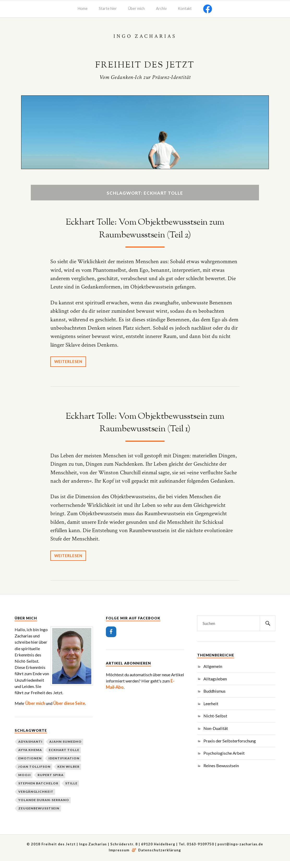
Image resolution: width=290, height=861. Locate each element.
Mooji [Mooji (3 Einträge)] (24, 775)
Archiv (161, 8)
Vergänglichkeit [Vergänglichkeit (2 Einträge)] (35, 792)
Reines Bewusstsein (221, 765)
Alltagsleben (215, 678)
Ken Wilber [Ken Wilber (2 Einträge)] (68, 766)
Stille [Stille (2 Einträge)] (71, 783)
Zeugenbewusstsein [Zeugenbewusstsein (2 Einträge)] (38, 808)
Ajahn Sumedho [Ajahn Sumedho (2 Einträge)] (65, 741)
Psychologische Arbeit (224, 753)
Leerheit (210, 703)
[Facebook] (111, 631)
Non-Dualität (215, 727)
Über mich (136, 8)
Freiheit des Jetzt (145, 65)
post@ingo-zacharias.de (240, 844)
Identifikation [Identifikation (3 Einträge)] (64, 758)
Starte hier (108, 8)
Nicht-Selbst (215, 715)
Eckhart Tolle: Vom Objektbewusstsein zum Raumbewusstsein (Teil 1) (145, 422)
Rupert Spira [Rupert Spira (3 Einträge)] (51, 775)
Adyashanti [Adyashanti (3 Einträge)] (30, 741)
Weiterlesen (69, 361)
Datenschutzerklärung (159, 850)
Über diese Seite (69, 702)
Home (83, 8)
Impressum (119, 850)
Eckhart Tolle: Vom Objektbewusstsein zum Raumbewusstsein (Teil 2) (145, 228)
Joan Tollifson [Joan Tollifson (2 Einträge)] (34, 766)
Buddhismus (214, 690)
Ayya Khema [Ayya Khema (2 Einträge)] (30, 750)
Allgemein (212, 665)
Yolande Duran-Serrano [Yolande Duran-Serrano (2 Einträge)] (43, 800)
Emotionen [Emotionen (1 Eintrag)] (30, 758)
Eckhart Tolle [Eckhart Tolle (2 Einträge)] (64, 750)
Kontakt (185, 8)
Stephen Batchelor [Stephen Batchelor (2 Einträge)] (38, 783)
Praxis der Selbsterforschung (229, 740)
